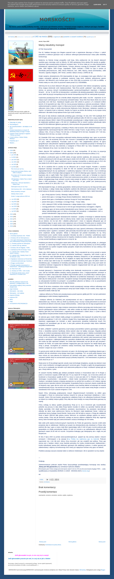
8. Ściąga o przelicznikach (17, 263)
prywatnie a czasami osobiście (73, 37)
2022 (11, 219)
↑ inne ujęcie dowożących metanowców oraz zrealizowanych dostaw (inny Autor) (21, 240)
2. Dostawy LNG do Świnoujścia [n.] (19, 238)
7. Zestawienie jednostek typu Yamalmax (21, 261)
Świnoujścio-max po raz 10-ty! (19, 186)
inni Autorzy (11, 37)
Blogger (103, 570)
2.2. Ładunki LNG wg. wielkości (18, 245)
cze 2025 (14, 199)
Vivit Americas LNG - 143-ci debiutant (21, 189)
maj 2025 (14, 201)
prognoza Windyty (14, 295)
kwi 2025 (14, 204)
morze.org (85, 471)
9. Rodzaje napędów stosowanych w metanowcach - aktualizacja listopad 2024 (21, 265)
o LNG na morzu (40, 36)
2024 (11, 214)
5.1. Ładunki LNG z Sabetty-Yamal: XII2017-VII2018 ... (19, 252)
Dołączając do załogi (15, 122)
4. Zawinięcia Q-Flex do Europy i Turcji (20, 249)
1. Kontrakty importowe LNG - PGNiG (20, 235)
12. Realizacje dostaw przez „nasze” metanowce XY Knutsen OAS (19, 273)
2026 (11, 150)
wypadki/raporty (90, 36)
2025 (11, 152)
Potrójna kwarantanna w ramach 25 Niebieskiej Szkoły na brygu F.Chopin (20, 130)
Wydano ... (12, 143)
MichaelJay (82, 570)
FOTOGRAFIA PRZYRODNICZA (18, 303)
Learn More (97, 4)
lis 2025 (14, 157)
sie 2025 (14, 164)
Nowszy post (42, 542)
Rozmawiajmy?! (14, 124)
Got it (105, 4)
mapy (11, 301)
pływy (11, 299)
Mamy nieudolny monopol (18, 191)
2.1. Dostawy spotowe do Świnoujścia (20, 243)
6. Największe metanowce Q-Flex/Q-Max (21, 259)
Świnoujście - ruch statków (17, 293)
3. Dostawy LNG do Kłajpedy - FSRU (20, 247)
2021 (11, 221)
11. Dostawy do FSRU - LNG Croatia (20, 271)
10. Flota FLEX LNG (15, 268)
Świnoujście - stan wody (16, 291)
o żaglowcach (56, 37)
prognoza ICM (13, 297)
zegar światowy (14, 289)
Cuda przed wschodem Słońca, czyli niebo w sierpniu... (21, 172)
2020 (11, 224)
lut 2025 (14, 209)
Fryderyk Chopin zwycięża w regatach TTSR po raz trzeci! (20, 134)
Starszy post (102, 542)
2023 (11, 216)
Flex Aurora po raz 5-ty (17, 169)
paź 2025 (14, 159)
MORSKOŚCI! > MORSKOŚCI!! (24, 36)
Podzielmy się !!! (14, 141)
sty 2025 (14, 211)
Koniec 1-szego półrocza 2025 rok (20, 196)
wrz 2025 (14, 162)
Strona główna (72, 542)
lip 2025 (14, 166)
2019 (11, 226)
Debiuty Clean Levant (17, 194)
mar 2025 (14, 206)
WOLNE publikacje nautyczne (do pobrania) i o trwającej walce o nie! (19, 282)
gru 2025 (14, 155)
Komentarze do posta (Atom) (53, 544)
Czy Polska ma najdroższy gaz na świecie (82, 439)
